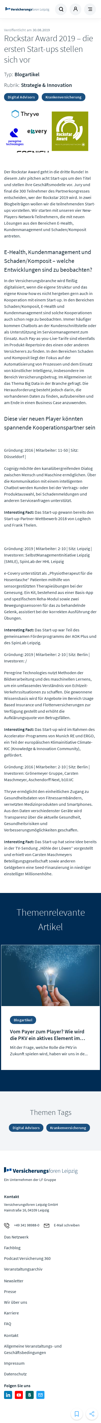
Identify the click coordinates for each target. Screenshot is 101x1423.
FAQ (7, 1323)
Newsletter (13, 1280)
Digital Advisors (21, 97)
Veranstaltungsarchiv (23, 1269)
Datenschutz (15, 1373)
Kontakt (11, 1335)
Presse (10, 1291)
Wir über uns (15, 1302)
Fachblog (12, 1247)
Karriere (11, 1312)
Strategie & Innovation (46, 85)
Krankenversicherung (64, 97)
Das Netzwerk (16, 1237)
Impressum (14, 1363)
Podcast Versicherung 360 (27, 1258)
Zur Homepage (27, 9)
